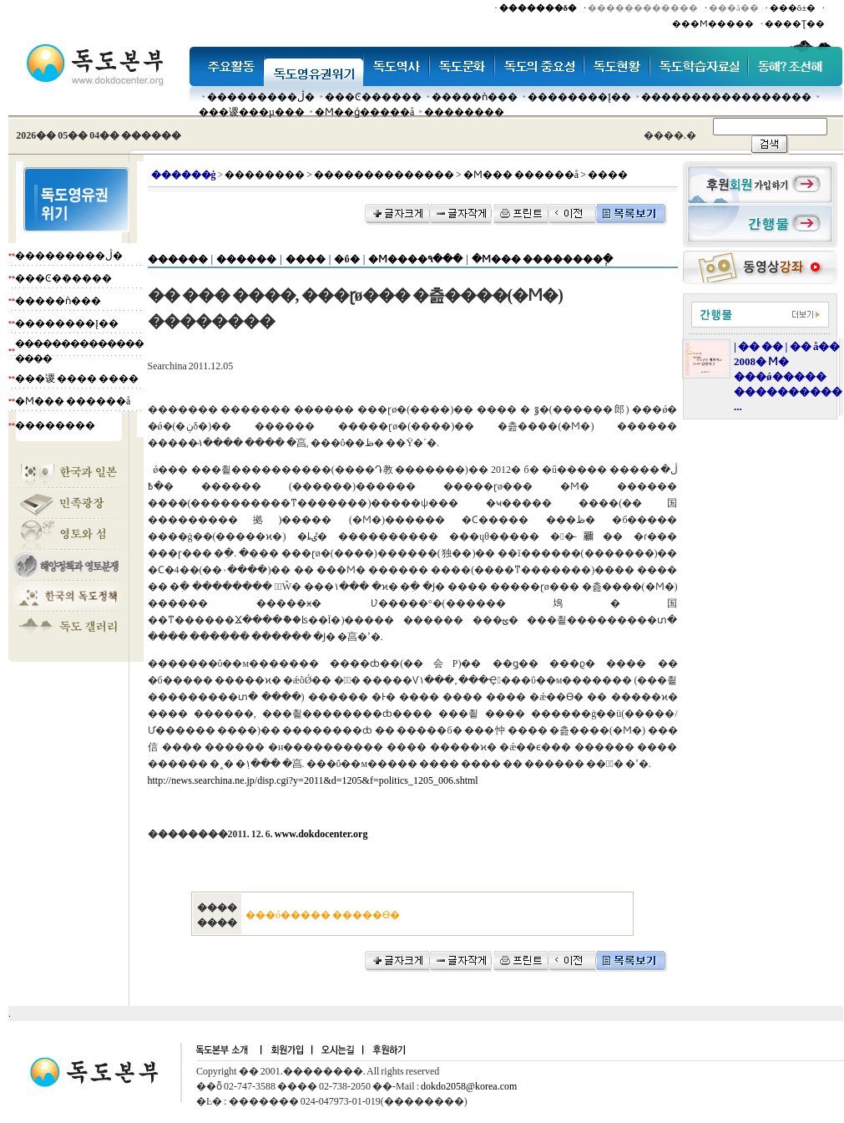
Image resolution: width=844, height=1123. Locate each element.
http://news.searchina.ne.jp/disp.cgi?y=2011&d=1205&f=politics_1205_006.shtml (313, 780)
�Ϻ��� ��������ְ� (542, 259)
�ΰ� (346, 259)
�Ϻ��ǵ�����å (364, 112)
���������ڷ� (261, 97)
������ (178, 259)
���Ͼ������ (373, 97)
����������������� (726, 97)
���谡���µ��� (252, 112)
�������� (464, 112)
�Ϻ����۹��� (415, 259)
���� (306, 259)
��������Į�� (579, 97)
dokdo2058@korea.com (469, 1086)
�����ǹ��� (475, 97)
